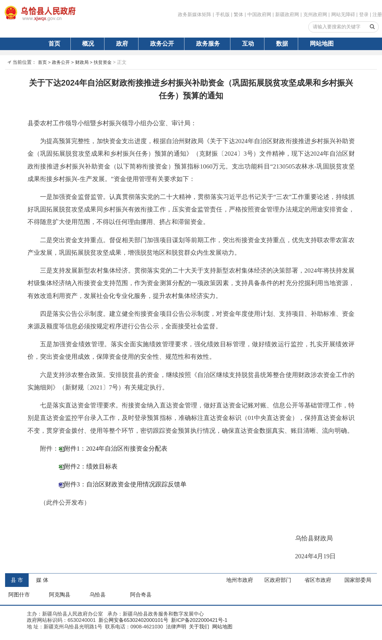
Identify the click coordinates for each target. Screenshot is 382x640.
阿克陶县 (59, 595)
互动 (248, 43)
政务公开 (162, 43)
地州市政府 (239, 580)
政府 (122, 43)
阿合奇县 (141, 595)
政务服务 (208, 43)
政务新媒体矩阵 (194, 14)
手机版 (222, 14)
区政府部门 (277, 580)
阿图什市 (19, 595)
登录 (364, 14)
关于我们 (198, 627)
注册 (377, 14)
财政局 (82, 62)
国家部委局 (357, 580)
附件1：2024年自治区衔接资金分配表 (116, 448)
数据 (282, 43)
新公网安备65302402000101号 (132, 620)
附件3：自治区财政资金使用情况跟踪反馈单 (125, 484)
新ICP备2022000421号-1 (198, 620)
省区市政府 (317, 580)
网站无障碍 (343, 14)
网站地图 (322, 43)
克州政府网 (315, 14)
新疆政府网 (287, 14)
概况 (88, 43)
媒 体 (42, 580)
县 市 (17, 580)
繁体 (238, 14)
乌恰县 (98, 595)
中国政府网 (259, 14)
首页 (54, 43)
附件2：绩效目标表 (91, 466)
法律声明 (175, 627)
